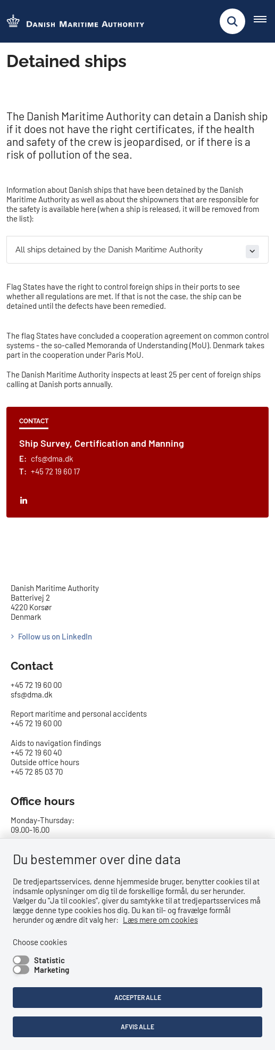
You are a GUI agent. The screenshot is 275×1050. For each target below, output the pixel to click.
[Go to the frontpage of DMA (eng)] (72, 21)
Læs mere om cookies (160, 919)
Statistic (49, 960)
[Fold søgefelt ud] (232, 21)
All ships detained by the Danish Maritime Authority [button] (109, 250)
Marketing (51, 969)
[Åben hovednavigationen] (264, 21)
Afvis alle (137, 1026)
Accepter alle (137, 997)
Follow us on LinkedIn (55, 636)
